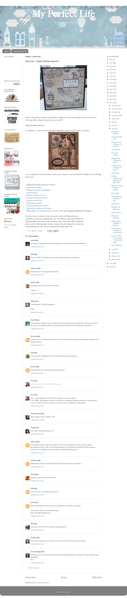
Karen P (33, 367)
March (114, 253)
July (113, 122)
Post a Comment (33, 568)
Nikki (32, 301)
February (115, 256)
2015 (111, 96)
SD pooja (34, 336)
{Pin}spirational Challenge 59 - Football (116, 144)
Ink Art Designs (36, 552)
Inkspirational (32, 192)
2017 (111, 89)
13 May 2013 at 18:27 (37, 359)
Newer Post (30, 577)
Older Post (97, 577)
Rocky (33, 474)
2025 (111, 63)
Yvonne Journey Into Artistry (37, 206)
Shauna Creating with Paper (37, 198)
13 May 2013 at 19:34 (37, 406)
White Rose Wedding (115, 217)
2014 (111, 99)
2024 (111, 66)
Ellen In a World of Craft (35, 195)
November (115, 109)
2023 (111, 69)
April (113, 249)
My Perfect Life (63, 14)
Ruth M (33, 320)
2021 (111, 76)
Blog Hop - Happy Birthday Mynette (117, 188)
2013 (111, 103)
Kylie (32, 254)
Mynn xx (33, 441)
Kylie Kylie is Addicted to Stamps (39, 208)
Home (7, 51)
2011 (111, 267)
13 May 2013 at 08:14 (37, 293)
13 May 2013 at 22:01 (37, 434)
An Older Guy (115, 149)
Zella (32, 488)
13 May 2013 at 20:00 (37, 420)
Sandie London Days (34, 200)
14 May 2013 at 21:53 (37, 481)
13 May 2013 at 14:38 (37, 329)
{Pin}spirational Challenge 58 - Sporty (116, 167)
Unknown (34, 268)
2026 (111, 60)
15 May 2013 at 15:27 (37, 530)
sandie (33, 240)
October (114, 112)
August (114, 119)
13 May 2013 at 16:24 (37, 345)
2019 (111, 83)
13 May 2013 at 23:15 (37, 453)
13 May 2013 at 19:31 (37, 387)
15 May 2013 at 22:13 (37, 544)
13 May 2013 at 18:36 (37, 373)
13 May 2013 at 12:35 (37, 312)
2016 (111, 93)
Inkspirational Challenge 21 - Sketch (116, 160)
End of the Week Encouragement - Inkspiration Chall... (117, 239)
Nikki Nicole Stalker (34, 187)
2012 (111, 263)
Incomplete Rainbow (115, 132)
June (113, 125)
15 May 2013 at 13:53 (37, 516)
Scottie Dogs (115, 173)
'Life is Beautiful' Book (116, 138)
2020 (111, 79)
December (115, 105)
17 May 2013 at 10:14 (37, 563)
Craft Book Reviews (19, 51)
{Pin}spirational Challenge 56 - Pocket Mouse (116, 230)
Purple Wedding (116, 245)
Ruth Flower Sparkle (34, 203)
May (113, 129)
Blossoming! (115, 193)
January (114, 259)
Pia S (32, 381)
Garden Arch (115, 204)
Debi (32, 353)
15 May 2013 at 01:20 (37, 495)
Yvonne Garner (36, 413)
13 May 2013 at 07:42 (37, 261)
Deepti (33, 427)
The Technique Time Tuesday (47, 211)
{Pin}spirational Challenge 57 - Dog (116, 198)
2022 (111, 73)
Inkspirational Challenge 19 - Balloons (116, 223)
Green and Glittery (114, 154)
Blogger (67, 592)
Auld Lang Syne (116, 212)
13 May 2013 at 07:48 (37, 275)
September (115, 115)
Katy (32, 523)
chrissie (33, 282)
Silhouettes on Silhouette (115, 208)
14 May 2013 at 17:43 (37, 467)
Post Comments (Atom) (41, 583)
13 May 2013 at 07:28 (37, 247)
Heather (33, 538)
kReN (32, 502)
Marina (8, 221)
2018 (111, 86)
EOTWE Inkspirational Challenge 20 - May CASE (116, 179)
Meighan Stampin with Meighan (39, 190)
